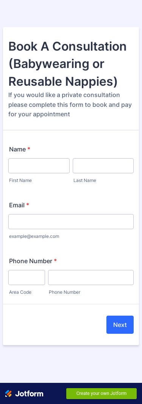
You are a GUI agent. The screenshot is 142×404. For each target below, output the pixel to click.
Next (120, 324)
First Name (20, 180)
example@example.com (34, 236)
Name (19, 149)
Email (19, 205)
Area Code (20, 292)
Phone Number (33, 261)
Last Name (84, 180)
